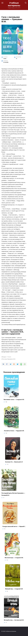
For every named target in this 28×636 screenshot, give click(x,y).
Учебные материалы (14, 4)
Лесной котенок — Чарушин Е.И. (14, 431)
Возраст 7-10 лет (6, 357)
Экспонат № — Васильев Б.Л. (14, 462)
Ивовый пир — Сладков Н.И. (14, 589)
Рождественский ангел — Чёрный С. (14, 526)
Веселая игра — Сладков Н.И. (14, 557)
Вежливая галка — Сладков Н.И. (14, 399)
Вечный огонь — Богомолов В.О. (14, 620)
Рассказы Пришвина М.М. (8, 359)
